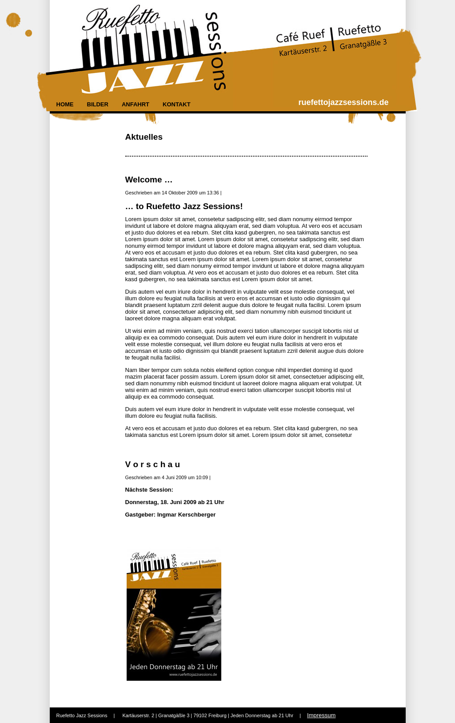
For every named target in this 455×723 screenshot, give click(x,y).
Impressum (321, 715)
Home (65, 104)
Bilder (97, 104)
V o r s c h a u (152, 464)
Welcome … (149, 179)
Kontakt (177, 104)
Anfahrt (135, 104)
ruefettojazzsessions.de (344, 102)
